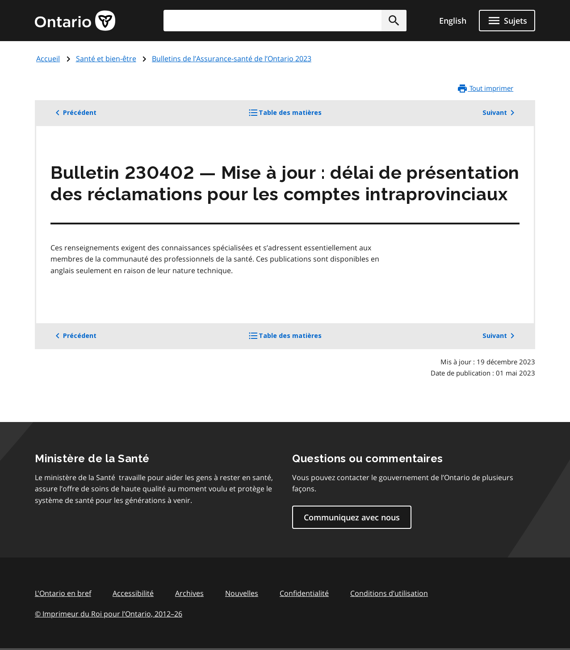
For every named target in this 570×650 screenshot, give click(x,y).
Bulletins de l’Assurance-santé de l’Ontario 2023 (231, 58)
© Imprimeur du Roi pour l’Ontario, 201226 (108, 613)
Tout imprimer (485, 88)
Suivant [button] (500, 112)
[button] (394, 20)
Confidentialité (304, 593)
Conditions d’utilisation (389, 593)
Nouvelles (241, 593)
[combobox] (285, 20)
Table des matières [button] (299, 115)
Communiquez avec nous (352, 517)
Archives (189, 593)
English (452, 20)
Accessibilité (133, 593)
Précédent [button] (74, 112)
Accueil (48, 58)
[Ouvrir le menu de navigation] (507, 20)
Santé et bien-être (106, 58)
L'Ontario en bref (63, 593)
